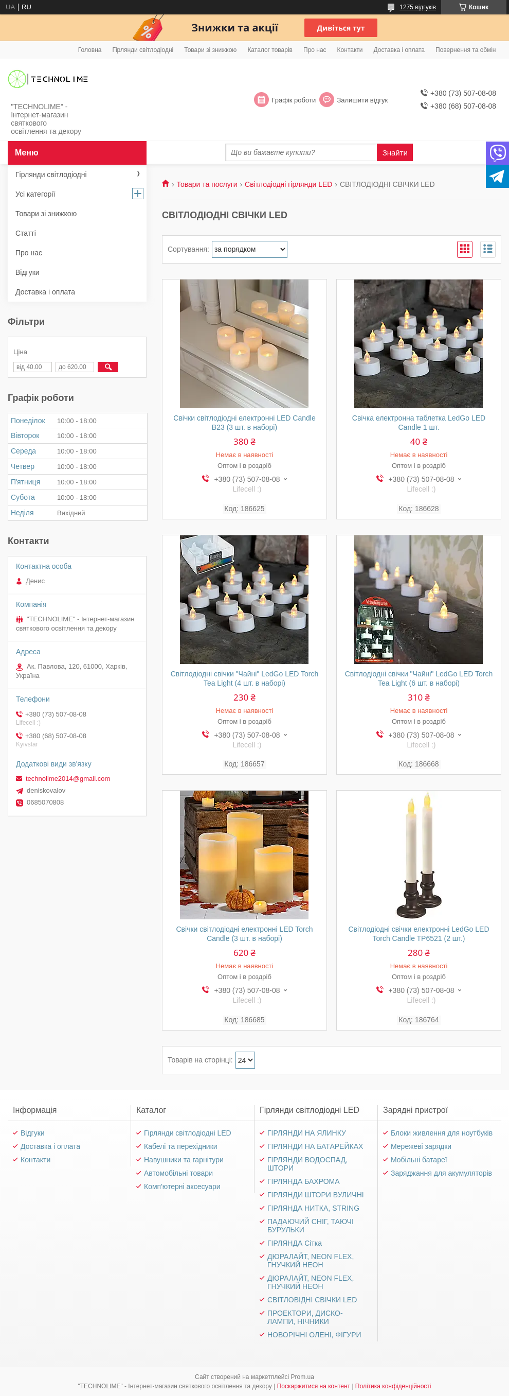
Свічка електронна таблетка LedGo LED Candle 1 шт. (418, 422)
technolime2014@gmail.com (68, 778)
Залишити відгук (362, 100)
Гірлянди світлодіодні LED (187, 1133)
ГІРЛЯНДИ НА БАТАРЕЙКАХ (315, 1146)
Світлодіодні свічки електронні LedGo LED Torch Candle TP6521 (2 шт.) (418, 934)
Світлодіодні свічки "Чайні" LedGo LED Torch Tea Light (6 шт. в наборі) (419, 678)
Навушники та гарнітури (184, 1160)
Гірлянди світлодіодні (142, 50)
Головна (90, 50)
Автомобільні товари (178, 1173)
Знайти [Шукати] (395, 152)
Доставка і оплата (399, 50)
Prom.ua (302, 1377)
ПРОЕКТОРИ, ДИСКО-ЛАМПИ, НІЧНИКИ (305, 1317)
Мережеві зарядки (421, 1146)
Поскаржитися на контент (313, 1386)
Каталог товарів (270, 50)
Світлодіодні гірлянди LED (288, 184)
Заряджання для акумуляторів (441, 1173)
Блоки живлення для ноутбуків (442, 1133)
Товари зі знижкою (210, 50)
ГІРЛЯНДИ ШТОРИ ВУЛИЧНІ (315, 1195)
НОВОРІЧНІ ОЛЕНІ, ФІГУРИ (314, 1335)
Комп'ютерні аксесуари (182, 1186)
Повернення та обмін (465, 50)
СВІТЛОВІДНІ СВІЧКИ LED (312, 1300)
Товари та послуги (206, 184)
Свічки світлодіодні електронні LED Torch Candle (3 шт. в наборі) (244, 934)
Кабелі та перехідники (180, 1146)
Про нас (314, 50)
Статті (25, 233)
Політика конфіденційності (393, 1386)
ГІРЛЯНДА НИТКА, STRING (313, 1208)
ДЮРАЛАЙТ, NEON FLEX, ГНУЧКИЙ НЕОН (310, 1260)
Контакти (350, 50)
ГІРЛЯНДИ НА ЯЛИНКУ (306, 1133)
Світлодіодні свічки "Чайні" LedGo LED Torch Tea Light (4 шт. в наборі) (245, 678)
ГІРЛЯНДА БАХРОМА (303, 1181)
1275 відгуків (417, 7)
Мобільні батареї (419, 1160)
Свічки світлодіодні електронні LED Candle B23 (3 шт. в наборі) (244, 422)
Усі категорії (35, 194)
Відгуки (27, 272)
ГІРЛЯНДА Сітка (294, 1243)
